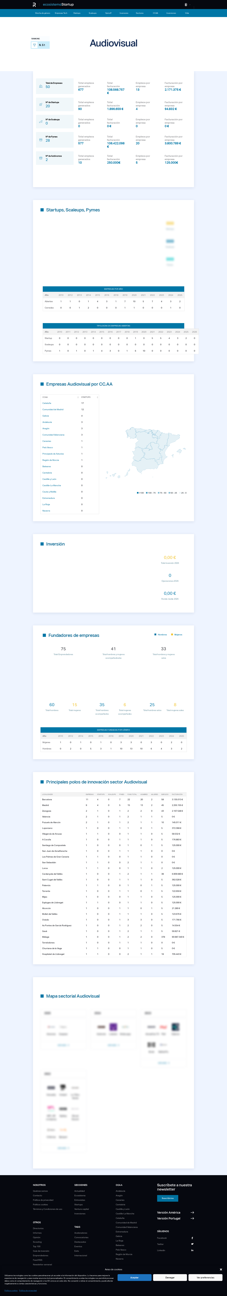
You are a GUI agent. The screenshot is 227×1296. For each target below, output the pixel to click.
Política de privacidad (28, 1291)
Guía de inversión (41, 1251)
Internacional (80, 1255)
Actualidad (79, 1191)
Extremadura (48, 498)
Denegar (164, 1277)
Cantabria (47, 473)
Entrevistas (79, 1200)
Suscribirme (168, 1198)
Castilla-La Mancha (51, 485)
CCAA (155, 13)
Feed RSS (37, 1260)
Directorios (38, 1228)
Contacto (37, 1195)
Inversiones (171, 13)
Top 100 (36, 1246)
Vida (187, 13)
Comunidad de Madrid (52, 409)
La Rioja (46, 504)
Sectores (139, 13)
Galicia (45, 416)
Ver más (62, 1045)
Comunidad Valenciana (53, 435)
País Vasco (47, 447)
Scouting (37, 1242)
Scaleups (92, 13)
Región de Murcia (50, 460)
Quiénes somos (40, 1191)
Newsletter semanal (42, 1264)
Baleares (46, 466)
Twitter (160, 1244)
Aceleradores (80, 1233)
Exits (76, 1251)
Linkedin (161, 1250)
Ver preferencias (204, 1277)
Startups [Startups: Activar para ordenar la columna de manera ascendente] (85, 397)
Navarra (46, 511)
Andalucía (47, 422)
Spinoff (108, 13)
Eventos (78, 1246)
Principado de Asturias (53, 454)
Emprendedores (40, 1255)
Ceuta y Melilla (49, 492)
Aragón (45, 428)
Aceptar (125, 1277)
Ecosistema (80, 1195)
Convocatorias (81, 1237)
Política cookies (11, 1291)
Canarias (46, 441)
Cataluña (46, 403)
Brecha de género (42, 13)
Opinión (36, 1237)
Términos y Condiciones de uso (47, 1209)
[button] (220, 1269)
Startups (76, 13)
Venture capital (81, 1209)
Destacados (80, 1242)
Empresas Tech (61, 13)
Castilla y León (49, 479)
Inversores (124, 13)
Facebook (162, 1238)
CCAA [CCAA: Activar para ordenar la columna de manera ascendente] (45, 397)
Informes (37, 1233)
